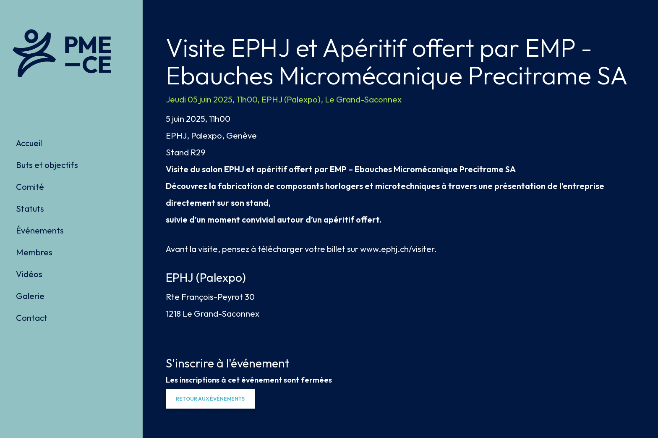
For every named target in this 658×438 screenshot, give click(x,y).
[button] (210, 399)
